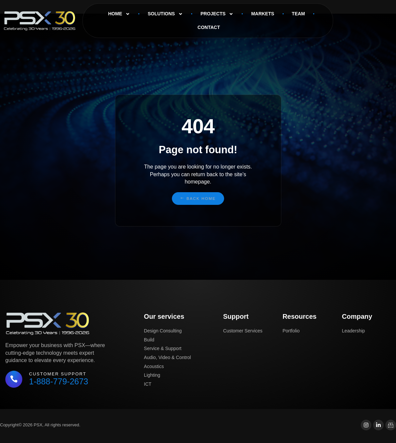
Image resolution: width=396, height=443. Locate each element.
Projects (216, 14)
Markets (262, 13)
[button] (197, 198)
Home (119, 14)
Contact (209, 27)
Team (298, 13)
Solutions (165, 14)
